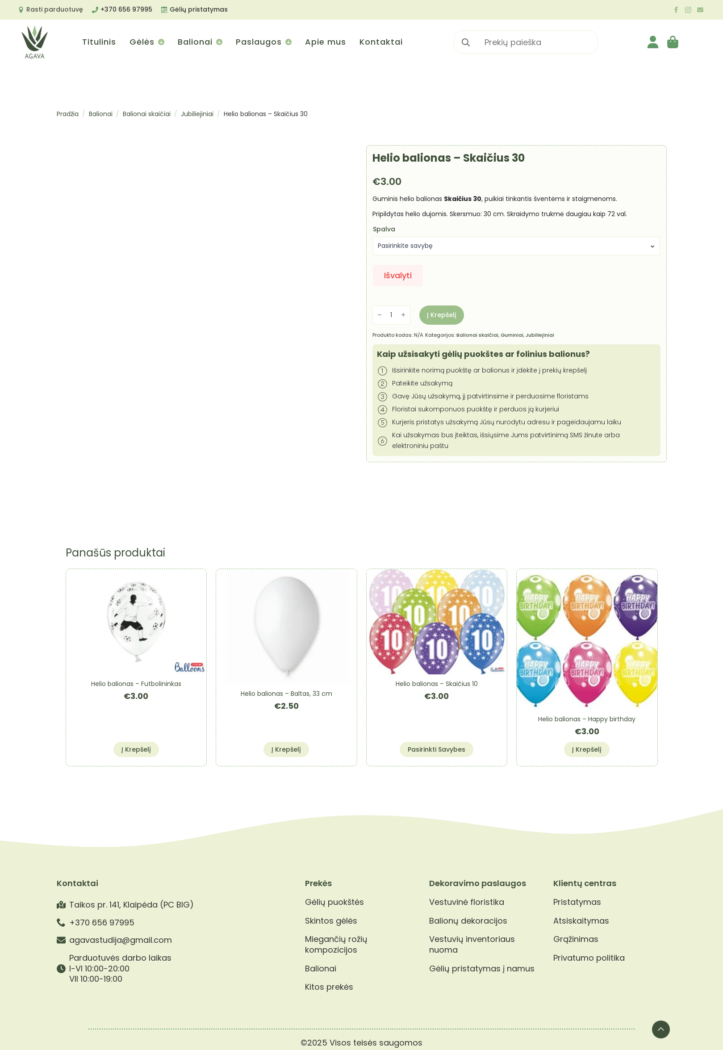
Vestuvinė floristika (466, 902)
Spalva (384, 229)
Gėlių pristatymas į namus (482, 968)
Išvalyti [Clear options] (398, 275)
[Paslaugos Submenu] (288, 42)
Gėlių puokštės (334, 902)
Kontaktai (381, 41)
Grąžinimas (575, 939)
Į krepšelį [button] (136, 749)
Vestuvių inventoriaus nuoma (472, 944)
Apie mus (325, 41)
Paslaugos (259, 41)
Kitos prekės (329, 987)
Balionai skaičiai (147, 113)
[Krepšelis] (673, 42)
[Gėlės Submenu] (161, 42)
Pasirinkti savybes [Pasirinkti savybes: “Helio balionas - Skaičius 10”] (436, 749)
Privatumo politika (589, 958)
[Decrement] (379, 315)
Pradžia (68, 113)
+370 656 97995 (126, 9)
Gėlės (142, 41)
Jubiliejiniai (197, 113)
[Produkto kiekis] (391, 315)
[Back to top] (661, 1029)
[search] (465, 42)
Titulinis (99, 41)
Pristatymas (577, 902)
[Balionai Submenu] (219, 42)
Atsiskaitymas (581, 921)
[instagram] (688, 10)
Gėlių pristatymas (199, 9)
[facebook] (676, 10)
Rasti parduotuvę (54, 9)
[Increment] (403, 315)
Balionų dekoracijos (468, 921)
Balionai (195, 41)
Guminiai (512, 335)
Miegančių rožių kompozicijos (336, 944)
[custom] (700, 10)
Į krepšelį (441, 314)
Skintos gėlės (331, 921)
